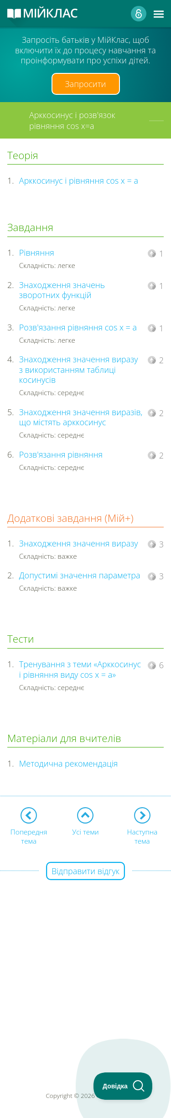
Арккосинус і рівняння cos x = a (78, 180)
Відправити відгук (85, 871)
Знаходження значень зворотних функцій (62, 290)
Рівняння (36, 252)
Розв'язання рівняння (61, 454)
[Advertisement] (85, 957)
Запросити (85, 83)
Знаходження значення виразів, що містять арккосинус (81, 417)
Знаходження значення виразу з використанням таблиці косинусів (78, 369)
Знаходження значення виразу (78, 543)
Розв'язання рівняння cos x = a (78, 327)
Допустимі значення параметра (79, 575)
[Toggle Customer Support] (123, 1086)
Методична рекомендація (68, 763)
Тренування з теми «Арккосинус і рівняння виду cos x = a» (80, 669)
